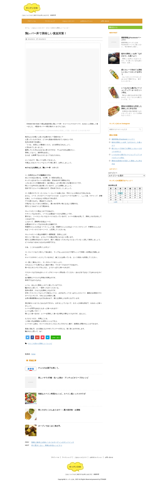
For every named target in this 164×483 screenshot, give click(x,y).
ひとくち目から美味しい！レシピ (40, 343)
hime (33, 354)
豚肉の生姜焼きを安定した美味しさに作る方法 (131, 107)
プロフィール (31, 21)
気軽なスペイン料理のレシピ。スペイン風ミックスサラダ (62, 394)
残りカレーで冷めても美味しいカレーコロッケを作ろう (131, 72)
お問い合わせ (105, 21)
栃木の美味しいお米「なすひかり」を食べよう (131, 55)
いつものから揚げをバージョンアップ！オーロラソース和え (131, 90)
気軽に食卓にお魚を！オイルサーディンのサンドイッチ (52, 442)
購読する (113, 27)
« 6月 (115, 202)
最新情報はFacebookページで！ (123, 139)
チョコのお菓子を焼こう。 (49, 368)
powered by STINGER (99, 479)
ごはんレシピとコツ (68, 21)
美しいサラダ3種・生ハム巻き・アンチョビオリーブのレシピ (63, 378)
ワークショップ (50, 21)
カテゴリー (112, 173)
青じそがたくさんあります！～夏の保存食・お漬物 (59, 410)
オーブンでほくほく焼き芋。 (50, 426)
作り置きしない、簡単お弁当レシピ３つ (46, 445)
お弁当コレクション (86, 21)
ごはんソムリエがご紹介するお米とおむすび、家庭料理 (82, 474)
